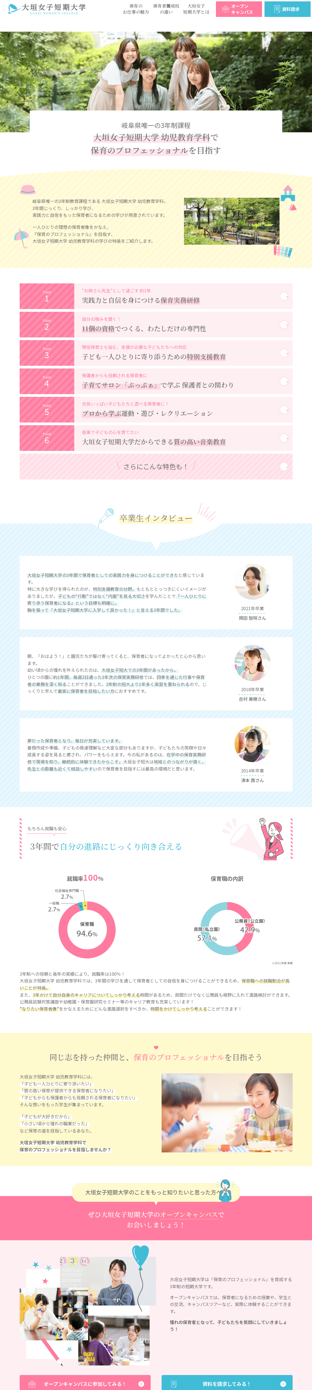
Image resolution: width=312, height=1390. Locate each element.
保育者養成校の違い (166, 9)
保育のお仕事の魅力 (136, 9)
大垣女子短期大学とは (196, 9)
